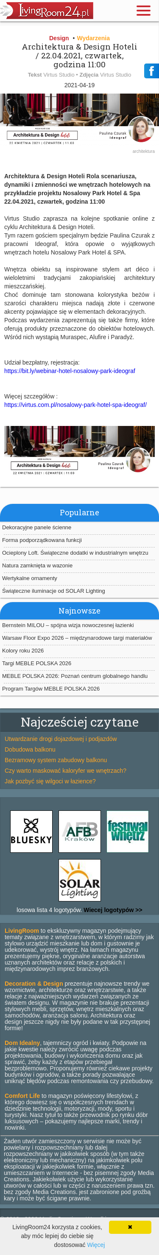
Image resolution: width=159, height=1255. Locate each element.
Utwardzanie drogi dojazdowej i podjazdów (61, 738)
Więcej (96, 1244)
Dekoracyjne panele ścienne (36, 527)
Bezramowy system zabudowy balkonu (56, 760)
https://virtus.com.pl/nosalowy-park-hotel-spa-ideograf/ (75, 404)
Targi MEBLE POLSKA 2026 (36, 663)
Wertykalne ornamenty (29, 578)
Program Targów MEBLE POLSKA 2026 (51, 689)
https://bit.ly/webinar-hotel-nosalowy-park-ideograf (69, 371)
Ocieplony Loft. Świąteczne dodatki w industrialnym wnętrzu (75, 553)
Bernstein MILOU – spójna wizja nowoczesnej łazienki (68, 625)
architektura (144, 151)
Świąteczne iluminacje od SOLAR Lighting (53, 591)
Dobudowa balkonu (30, 749)
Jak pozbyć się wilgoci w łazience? (50, 781)
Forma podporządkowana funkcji (42, 540)
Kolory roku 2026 (23, 650)
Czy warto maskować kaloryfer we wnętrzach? (65, 770)
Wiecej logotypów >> (112, 910)
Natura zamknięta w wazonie (37, 565)
